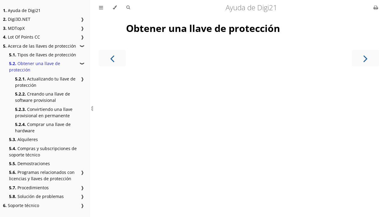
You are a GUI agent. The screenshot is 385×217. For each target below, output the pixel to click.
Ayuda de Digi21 (22, 10)
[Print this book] (375, 7)
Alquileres (23, 139)
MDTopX (14, 28)
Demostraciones (29, 163)
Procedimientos (29, 187)
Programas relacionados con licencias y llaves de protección (42, 175)
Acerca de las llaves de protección (39, 46)
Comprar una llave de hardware (43, 127)
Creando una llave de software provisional (42, 97)
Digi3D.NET (16, 19)
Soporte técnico (21, 205)
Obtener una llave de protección (34, 67)
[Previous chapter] (112, 58)
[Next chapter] (365, 58)
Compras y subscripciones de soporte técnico (43, 152)
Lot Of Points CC (21, 37)
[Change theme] (115, 7)
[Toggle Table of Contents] (101, 7)
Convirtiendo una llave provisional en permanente (43, 112)
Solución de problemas (36, 196)
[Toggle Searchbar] (128, 7)
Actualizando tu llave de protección (45, 82)
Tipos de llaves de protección (42, 55)
